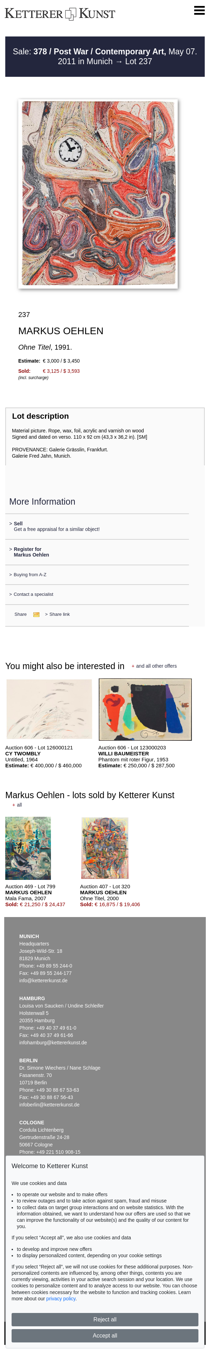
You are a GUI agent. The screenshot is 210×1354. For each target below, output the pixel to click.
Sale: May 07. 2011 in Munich (105, 56)
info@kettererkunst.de (43, 980)
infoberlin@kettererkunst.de (49, 1104)
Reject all (105, 1319)
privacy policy (61, 1298)
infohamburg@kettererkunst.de (53, 1042)
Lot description (40, 416)
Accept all (105, 1336)
